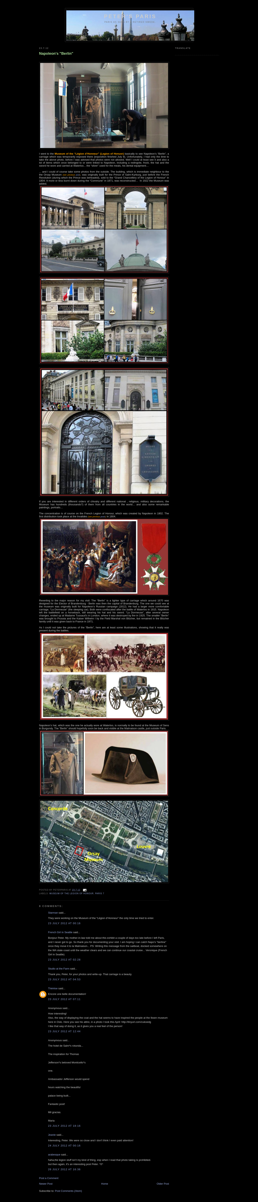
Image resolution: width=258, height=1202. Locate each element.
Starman (53, 912)
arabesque (54, 1154)
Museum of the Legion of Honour (72, 893)
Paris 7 (99, 893)
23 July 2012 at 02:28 (64, 959)
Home (104, 1183)
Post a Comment (49, 1178)
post (77, 175)
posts (103, 517)
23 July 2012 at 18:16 (64, 1125)
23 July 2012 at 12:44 (64, 1031)
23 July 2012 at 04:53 (64, 979)
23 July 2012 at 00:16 (64, 923)
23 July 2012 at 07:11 (64, 999)
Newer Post (46, 1183)
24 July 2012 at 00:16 (64, 1145)
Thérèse (53, 988)
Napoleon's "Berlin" (56, 54)
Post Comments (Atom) (68, 1190)
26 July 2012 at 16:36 (64, 1169)
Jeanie (52, 1134)
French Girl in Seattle (60, 932)
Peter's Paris (130, 16)
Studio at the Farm (59, 968)
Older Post (163, 1183)
